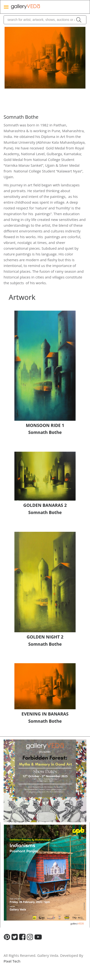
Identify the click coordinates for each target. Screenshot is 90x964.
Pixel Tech (12, 961)
